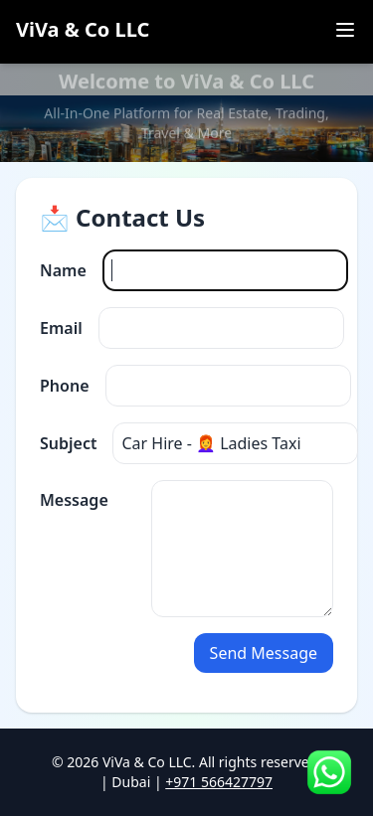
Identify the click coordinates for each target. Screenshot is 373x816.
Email (61, 328)
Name (63, 270)
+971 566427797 (219, 781)
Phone (65, 386)
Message (74, 500)
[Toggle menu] (345, 30)
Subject (68, 443)
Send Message (263, 653)
